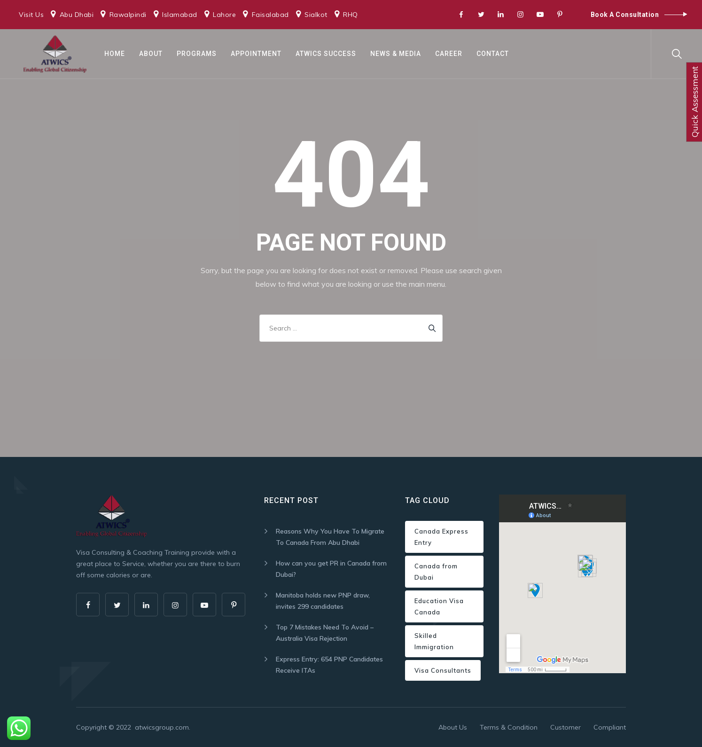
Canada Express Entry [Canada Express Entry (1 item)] (441, 536)
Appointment (256, 53)
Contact (492, 53)
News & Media (395, 53)
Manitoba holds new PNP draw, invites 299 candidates (323, 601)
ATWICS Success (326, 53)
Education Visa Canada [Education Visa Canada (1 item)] (439, 606)
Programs (197, 53)
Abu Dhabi (77, 14)
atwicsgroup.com (162, 727)
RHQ (350, 14)
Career (448, 53)
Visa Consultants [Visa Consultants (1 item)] (442, 670)
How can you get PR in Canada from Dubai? (331, 569)
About (151, 53)
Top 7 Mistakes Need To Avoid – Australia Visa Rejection (325, 633)
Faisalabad (270, 14)
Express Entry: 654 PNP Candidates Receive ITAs (329, 665)
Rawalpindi (128, 14)
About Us (452, 727)
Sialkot (316, 14)
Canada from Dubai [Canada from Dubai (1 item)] (436, 571)
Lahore (224, 14)
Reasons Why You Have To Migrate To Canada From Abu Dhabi (330, 537)
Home (114, 53)
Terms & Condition (509, 727)
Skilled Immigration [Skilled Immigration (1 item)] (434, 641)
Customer (565, 727)
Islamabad (179, 14)
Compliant (609, 727)
